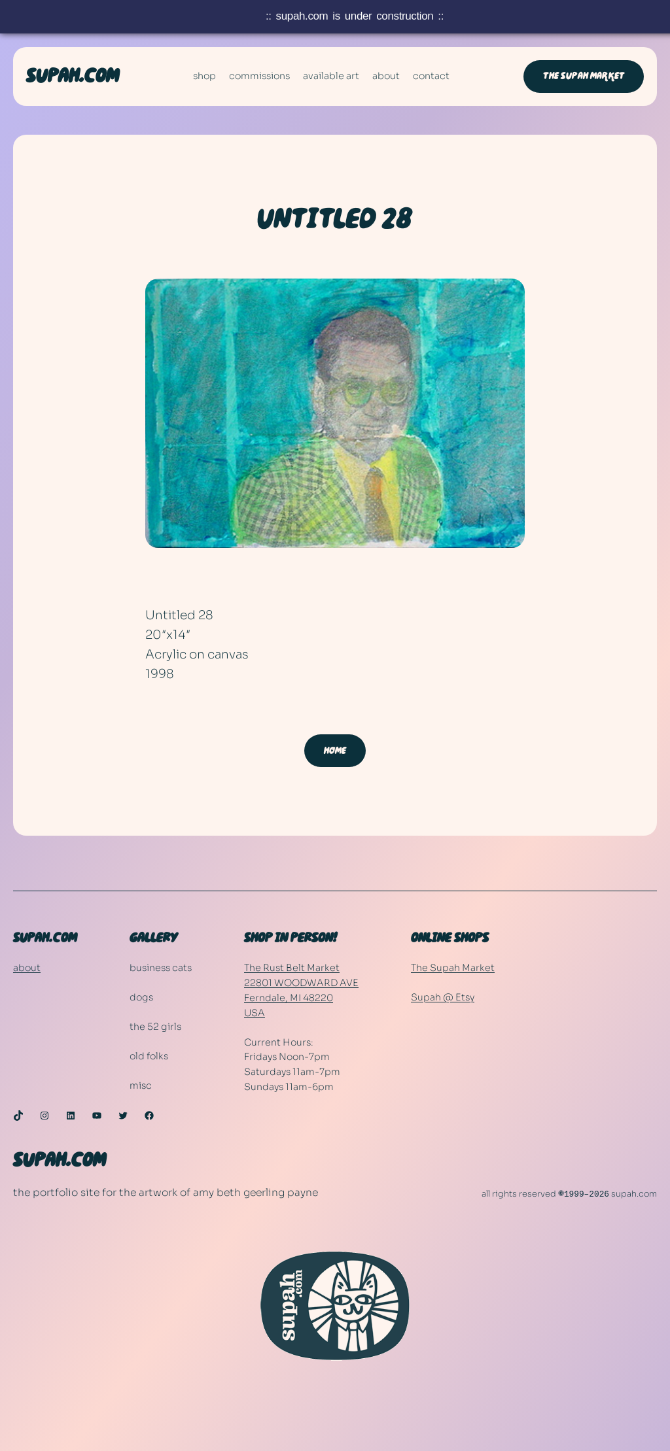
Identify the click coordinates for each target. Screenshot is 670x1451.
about (27, 968)
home (335, 750)
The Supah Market (583, 76)
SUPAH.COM (72, 76)
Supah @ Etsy (442, 997)
